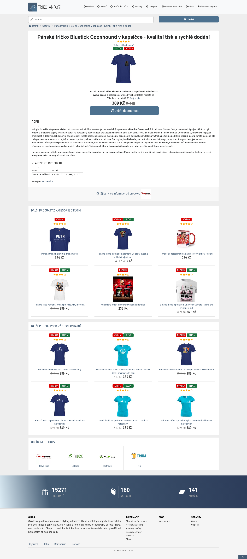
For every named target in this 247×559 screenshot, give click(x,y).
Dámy (189, 6)
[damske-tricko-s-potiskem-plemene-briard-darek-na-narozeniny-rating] (123, 390)
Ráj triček (33, 544)
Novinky (137, 6)
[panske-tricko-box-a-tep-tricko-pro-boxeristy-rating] (59, 340)
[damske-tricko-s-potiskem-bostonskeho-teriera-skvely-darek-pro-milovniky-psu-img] (123, 354)
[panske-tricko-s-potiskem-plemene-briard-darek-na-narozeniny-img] (59, 405)
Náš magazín (165, 521)
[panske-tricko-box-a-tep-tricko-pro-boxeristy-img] (59, 354)
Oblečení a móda (119, 6)
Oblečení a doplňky (172, 6)
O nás (194, 521)
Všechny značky (133, 528)
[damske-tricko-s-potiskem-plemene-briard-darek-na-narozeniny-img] (123, 405)
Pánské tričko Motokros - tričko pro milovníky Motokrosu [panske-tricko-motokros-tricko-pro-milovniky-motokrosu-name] (186, 369)
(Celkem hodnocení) (123, 45)
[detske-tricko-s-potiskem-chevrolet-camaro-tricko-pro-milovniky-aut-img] (186, 289)
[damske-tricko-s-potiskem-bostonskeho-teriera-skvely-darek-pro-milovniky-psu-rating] (123, 340)
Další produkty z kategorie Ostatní (56, 210)
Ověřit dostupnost (124, 110)
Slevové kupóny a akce (136, 521)
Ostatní (102, 6)
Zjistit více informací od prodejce (123, 194)
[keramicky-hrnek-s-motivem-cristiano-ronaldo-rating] (123, 274)
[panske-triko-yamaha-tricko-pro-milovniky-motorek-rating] (59, 274)
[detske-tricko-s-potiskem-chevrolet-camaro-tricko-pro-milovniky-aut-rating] (186, 274)
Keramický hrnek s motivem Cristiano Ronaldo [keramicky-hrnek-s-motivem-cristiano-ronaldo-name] (123, 304)
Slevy (128, 539)
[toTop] (242, 557)
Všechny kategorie (207, 6)
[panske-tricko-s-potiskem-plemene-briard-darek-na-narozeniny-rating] (59, 390)
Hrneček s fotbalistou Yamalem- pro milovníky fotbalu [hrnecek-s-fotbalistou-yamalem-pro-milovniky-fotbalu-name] (187, 253)
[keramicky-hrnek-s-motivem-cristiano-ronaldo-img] (123, 289)
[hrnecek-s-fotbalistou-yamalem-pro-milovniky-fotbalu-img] (186, 238)
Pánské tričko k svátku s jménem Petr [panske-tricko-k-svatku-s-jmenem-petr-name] (59, 253)
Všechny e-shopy (134, 532)
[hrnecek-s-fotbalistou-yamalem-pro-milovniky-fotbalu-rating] (186, 224)
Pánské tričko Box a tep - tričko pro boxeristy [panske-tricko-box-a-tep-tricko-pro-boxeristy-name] (59, 369)
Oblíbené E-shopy (43, 442)
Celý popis (135, 98)
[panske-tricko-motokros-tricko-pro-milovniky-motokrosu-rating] (186, 340)
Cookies (195, 525)
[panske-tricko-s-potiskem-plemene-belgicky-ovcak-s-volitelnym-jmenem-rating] (123, 224)
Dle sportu (152, 6)
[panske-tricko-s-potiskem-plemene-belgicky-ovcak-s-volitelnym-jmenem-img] (123, 238)
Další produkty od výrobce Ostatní (56, 326)
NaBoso (76, 544)
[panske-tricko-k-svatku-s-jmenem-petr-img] (59, 238)
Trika (46, 544)
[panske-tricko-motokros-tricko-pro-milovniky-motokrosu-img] (186, 354)
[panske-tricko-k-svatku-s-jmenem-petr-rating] (59, 224)
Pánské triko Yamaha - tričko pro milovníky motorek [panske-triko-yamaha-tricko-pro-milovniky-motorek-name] (60, 304)
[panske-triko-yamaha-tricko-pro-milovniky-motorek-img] (59, 289)
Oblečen (88, 6)
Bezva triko (47, 181)
